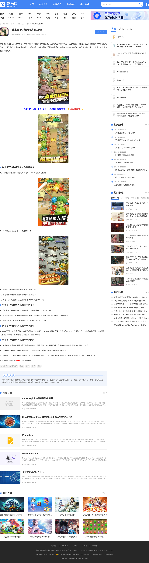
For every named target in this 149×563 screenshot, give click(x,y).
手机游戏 (84, 4)
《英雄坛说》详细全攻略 (123, 162)
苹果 (56, 14)
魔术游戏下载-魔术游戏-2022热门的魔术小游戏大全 (131, 297)
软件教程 (57, 4)
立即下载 (100, 32)
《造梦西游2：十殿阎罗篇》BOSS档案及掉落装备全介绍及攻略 (131, 170)
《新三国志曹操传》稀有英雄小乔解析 (137, 237)
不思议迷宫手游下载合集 (12, 537)
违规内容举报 (85, 554)
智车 (30, 18)
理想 (48, 18)
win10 (11, 18)
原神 (82, 14)
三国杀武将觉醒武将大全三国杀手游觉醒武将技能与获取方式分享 (137, 269)
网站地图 (95, 546)
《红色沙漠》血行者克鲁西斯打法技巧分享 (137, 226)
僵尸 (33, 366)
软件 (65, 18)
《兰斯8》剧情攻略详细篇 (124, 155)
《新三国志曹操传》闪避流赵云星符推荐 (137, 280)
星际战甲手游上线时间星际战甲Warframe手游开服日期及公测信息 (137, 258)
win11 (20, 18)
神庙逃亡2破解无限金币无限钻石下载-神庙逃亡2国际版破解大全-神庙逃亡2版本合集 (131, 325)
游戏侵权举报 (108, 554)
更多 (104, 393)
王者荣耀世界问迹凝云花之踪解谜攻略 (137, 204)
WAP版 (84, 546)
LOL (74, 14)
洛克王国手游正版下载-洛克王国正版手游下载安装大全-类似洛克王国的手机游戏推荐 (131, 311)
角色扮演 (21, 24)
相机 (11, 14)
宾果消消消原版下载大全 (94, 537)
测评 (21, 14)
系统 (2, 18)
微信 (82, 18)
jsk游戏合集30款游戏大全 (67, 537)
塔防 (21, 366)
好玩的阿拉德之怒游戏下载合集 (95, 515)
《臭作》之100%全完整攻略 (125, 148)
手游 (39, 366)
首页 (32, 4)
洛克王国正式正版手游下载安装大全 (40, 515)
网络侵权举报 (97, 554)
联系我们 (65, 546)
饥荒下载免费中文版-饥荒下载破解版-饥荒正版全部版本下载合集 (131, 304)
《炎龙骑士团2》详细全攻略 (125, 133)
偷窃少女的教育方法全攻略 (124, 177)
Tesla (39, 18)
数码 (2, 14)
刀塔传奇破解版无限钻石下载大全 (12, 515)
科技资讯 (43, 4)
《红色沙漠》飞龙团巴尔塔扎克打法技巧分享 (137, 247)
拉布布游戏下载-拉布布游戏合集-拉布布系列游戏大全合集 (131, 308)
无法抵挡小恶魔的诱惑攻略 (124, 185)
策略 (27, 366)
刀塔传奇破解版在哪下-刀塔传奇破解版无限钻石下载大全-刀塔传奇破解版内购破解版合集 (131, 301)
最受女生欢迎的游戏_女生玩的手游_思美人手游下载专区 (131, 318)
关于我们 (54, 546)
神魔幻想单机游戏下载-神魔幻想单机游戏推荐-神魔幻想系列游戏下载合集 (131, 314)
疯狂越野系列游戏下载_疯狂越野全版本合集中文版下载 (131, 321)
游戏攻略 (71, 4)
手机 (30, 14)
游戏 (65, 14)
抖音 (74, 18)
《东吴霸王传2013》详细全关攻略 (127, 140)
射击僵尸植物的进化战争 (9, 366)
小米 (48, 14)
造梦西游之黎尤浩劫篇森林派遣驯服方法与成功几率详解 (137, 215)
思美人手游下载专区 (67, 515)
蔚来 (56, 18)
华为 (39, 14)
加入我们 (75, 546)
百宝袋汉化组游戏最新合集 (39, 537)
